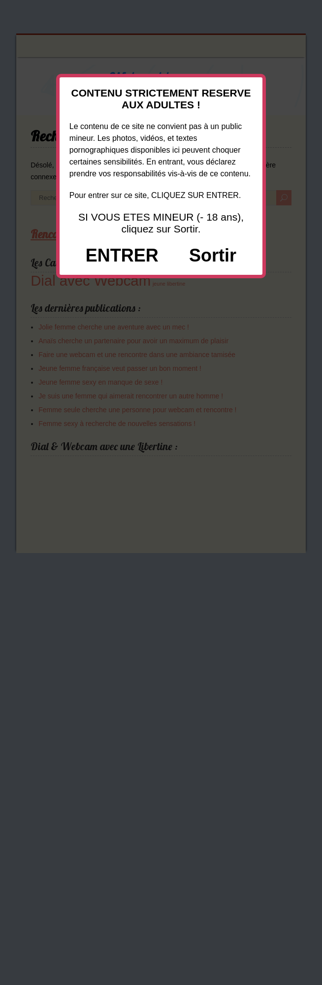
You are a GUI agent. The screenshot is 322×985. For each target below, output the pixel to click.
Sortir (212, 255)
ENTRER (122, 255)
